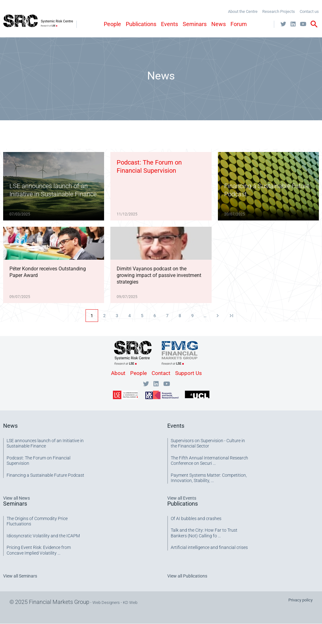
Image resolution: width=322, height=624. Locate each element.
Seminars (195, 24)
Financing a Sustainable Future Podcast (45, 475)
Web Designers (106, 602)
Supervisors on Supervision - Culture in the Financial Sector (208, 443)
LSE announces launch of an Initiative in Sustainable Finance (45, 443)
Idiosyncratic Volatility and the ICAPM (43, 535)
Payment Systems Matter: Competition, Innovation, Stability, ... (209, 478)
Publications (141, 24)
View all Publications (187, 575)
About (118, 373)
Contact (161, 373)
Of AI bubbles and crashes (196, 518)
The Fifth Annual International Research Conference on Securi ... (209, 460)
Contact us (309, 11)
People (112, 24)
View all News (16, 498)
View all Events (181, 498)
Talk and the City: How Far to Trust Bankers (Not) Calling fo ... (204, 533)
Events (169, 24)
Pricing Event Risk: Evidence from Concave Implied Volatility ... (39, 550)
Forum (238, 24)
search (314, 24)
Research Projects (278, 11)
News (218, 24)
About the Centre (243, 11)
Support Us (188, 373)
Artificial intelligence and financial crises (209, 547)
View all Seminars (20, 575)
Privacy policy (300, 600)
